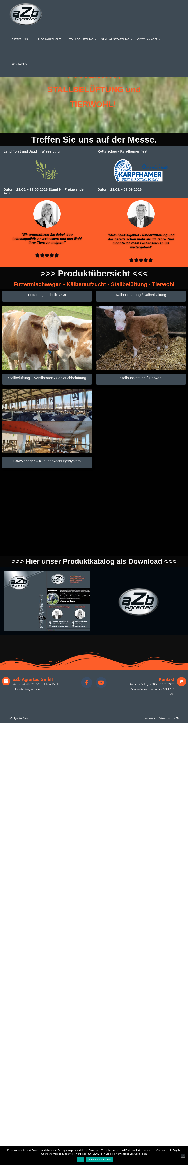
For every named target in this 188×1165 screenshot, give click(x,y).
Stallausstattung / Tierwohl (141, 378)
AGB (176, 718)
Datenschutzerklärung (99, 1159)
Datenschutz (165, 718)
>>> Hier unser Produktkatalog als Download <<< (94, 561)
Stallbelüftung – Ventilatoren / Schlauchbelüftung (47, 378)
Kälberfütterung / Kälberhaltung (141, 295)
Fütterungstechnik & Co (47, 295)
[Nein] (183, 1156)
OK (80, 1159)
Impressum (149, 718)
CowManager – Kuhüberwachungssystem (47, 461)
